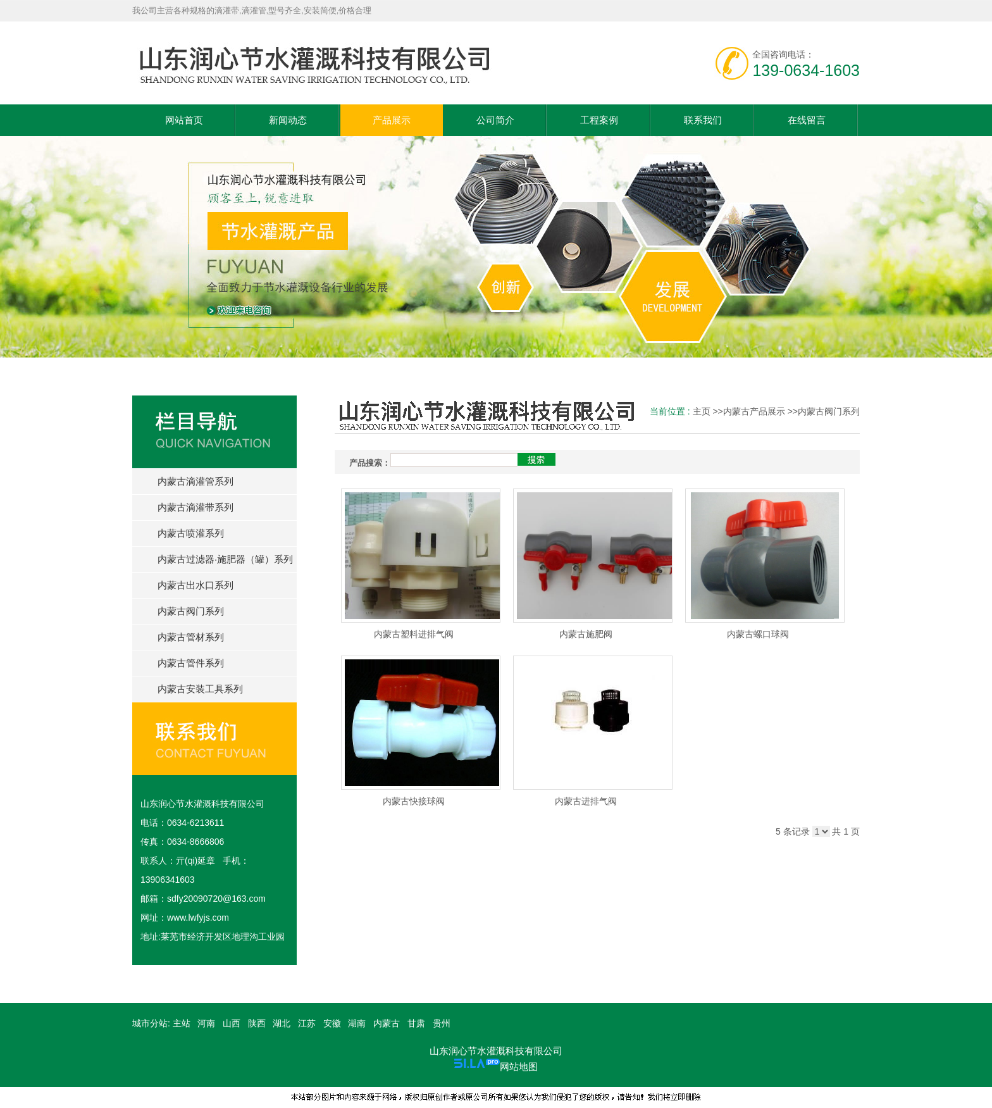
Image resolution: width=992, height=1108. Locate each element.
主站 (180, 1023)
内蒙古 (386, 1023)
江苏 (307, 1023)
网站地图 (519, 1066)
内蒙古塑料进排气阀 (414, 634)
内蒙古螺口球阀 (758, 634)
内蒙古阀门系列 (829, 411)
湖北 (281, 1023)
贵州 (441, 1023)
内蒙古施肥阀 (585, 634)
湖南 (357, 1023)
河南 (206, 1023)
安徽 (332, 1023)
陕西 (257, 1023)
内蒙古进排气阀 (586, 801)
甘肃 (416, 1023)
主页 (701, 411)
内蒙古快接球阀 (414, 801)
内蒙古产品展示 (754, 411)
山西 (231, 1023)
